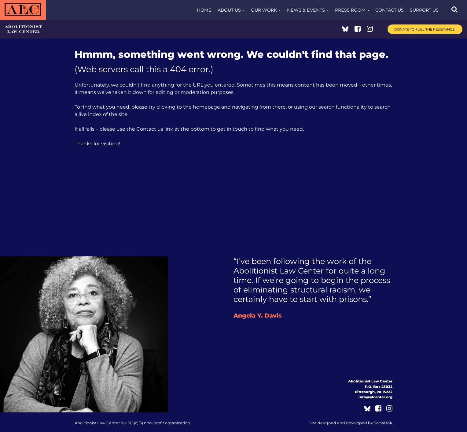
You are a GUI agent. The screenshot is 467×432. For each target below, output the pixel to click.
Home (204, 10)
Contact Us (389, 10)
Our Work (264, 10)
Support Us (424, 10)
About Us (229, 10)
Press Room (350, 10)
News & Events (306, 10)
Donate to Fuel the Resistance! (424, 29)
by (350, 423)
